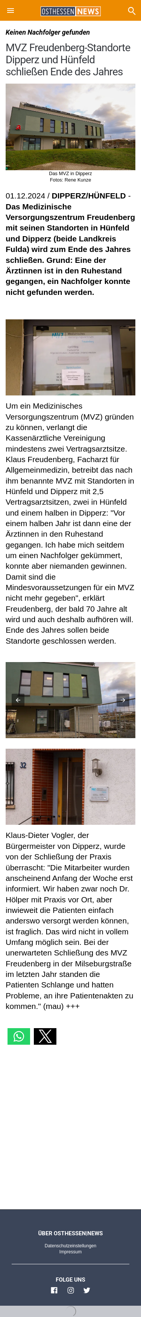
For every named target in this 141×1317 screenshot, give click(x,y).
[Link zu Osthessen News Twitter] (86, 1293)
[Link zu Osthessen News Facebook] (54, 1293)
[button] (10, 11)
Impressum (70, 1251)
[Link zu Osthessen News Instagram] (70, 1293)
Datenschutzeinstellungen (70, 1245)
